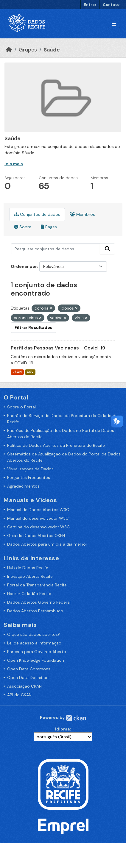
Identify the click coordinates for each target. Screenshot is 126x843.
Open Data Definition (28, 677)
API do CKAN (19, 694)
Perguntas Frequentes (28, 477)
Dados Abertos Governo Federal (39, 602)
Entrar (90, 4)
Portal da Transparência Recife (37, 585)
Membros (82, 214)
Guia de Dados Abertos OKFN (36, 535)
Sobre (22, 227)
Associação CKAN (24, 686)
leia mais (13, 163)
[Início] (9, 49)
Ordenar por (24, 266)
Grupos (28, 49)
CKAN (76, 718)
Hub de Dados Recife (27, 567)
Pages (49, 227)
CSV (30, 372)
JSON (17, 372)
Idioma (62, 729)
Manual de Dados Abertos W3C (38, 509)
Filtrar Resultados (33, 327)
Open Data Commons (28, 669)
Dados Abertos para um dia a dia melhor (47, 544)
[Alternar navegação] (114, 24)
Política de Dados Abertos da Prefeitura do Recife (56, 445)
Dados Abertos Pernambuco (35, 610)
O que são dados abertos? (33, 634)
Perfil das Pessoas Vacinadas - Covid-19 (58, 348)
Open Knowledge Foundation (35, 660)
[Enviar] (107, 248)
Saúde (52, 49)
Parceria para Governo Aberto (36, 651)
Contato (111, 4)
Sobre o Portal (21, 407)
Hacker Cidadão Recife (29, 593)
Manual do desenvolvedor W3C (38, 518)
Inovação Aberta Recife (30, 576)
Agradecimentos (23, 486)
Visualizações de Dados (30, 469)
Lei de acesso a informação (34, 643)
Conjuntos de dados (37, 214)
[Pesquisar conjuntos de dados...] (55, 248)
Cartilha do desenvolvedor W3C (38, 527)
